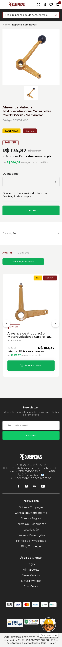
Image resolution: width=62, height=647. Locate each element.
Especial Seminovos (24, 24)
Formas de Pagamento (31, 524)
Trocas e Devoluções (31, 535)
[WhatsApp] (38, 4)
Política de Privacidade (31, 540)
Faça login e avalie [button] (23, 261)
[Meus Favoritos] (51, 4)
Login (31, 564)
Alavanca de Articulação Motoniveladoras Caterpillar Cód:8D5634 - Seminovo (28, 335)
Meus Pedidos (31, 575)
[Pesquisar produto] (56, 15)
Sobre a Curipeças (31, 507)
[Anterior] (6, 324)
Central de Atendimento (31, 512)
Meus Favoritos (31, 580)
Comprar (31, 210)
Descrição (9, 233)
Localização (31, 529)
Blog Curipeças (31, 546)
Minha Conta (31, 569)
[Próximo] (55, 324)
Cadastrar (31, 435)
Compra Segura (31, 518)
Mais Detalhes (33, 365)
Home (6, 24)
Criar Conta (31, 586)
